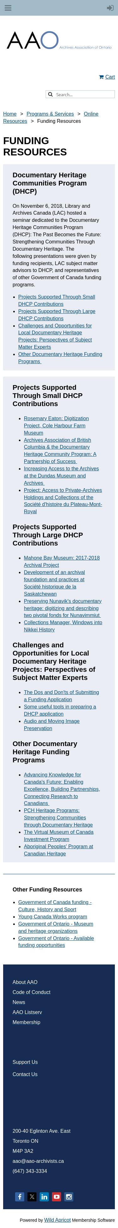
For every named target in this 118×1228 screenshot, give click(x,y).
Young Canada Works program (52, 916)
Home (10, 114)
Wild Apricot (57, 1220)
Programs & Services (50, 114)
